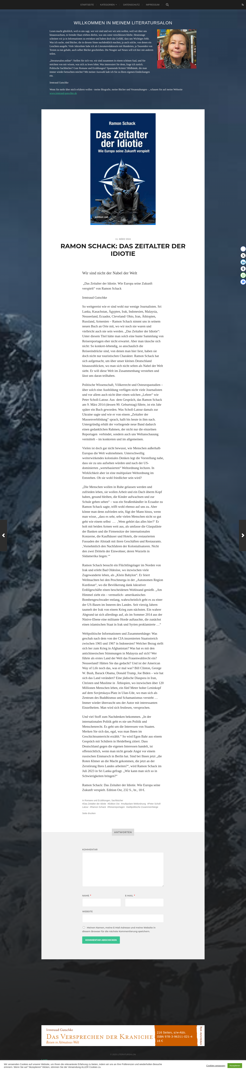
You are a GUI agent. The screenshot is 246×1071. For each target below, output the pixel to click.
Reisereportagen (117, 807)
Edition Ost (114, 803)
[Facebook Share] (243, 249)
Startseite (87, 4)
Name (86, 895)
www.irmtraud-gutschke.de (63, 93)
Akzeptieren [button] (234, 1065)
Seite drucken (89, 813)
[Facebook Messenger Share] (243, 282)
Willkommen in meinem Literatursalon (123, 22)
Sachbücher (117, 800)
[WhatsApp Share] (243, 275)
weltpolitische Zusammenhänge (142, 807)
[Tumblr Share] (243, 269)
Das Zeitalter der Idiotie (94, 803)
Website (87, 911)
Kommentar (90, 849)
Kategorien (107, 4)
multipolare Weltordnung (134, 803)
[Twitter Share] (243, 255)
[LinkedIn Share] (243, 262)
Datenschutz (131, 4)
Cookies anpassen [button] (215, 1065)
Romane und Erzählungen (97, 800)
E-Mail (130, 895)
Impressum (152, 4)
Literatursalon (127, 1054)
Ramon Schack (98, 807)
